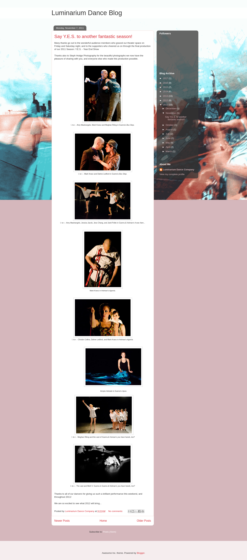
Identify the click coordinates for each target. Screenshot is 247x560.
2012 (166, 100)
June (168, 138)
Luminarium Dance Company (178, 169)
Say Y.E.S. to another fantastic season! (93, 36)
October (170, 125)
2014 (166, 91)
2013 (166, 96)
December (171, 108)
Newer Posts (62, 520)
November (171, 113)
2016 (166, 83)
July (168, 134)
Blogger (140, 553)
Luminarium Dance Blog (87, 12)
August (169, 129)
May (168, 142)
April (168, 147)
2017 (166, 78)
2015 (166, 87)
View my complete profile (172, 174)
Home (103, 520)
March (169, 151)
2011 (166, 104)
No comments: (115, 511)
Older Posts (144, 520)
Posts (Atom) (109, 532)
